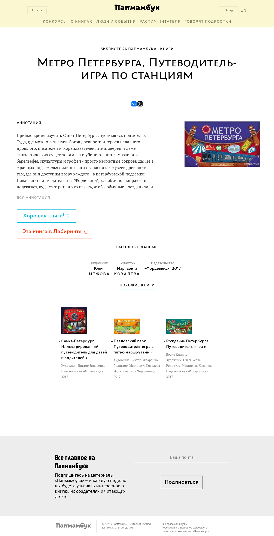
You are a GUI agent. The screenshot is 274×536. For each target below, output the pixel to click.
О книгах (81, 22)
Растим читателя (160, 22)
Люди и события (116, 22)
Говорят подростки (208, 22)
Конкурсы (55, 22)
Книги (167, 49)
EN (243, 10)
